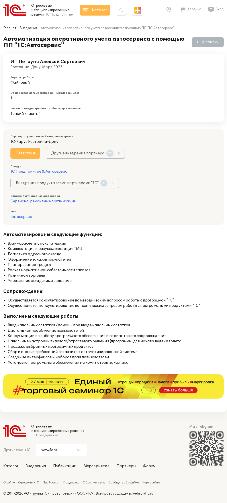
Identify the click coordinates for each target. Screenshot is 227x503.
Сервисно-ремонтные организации (43, 201)
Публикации (64, 466)
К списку (210, 42)
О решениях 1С (28, 482)
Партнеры (126, 466)
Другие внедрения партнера (82, 153)
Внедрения (28, 28)
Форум (149, 466)
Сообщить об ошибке (123, 482)
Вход (219, 9)
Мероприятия (97, 466)
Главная (9, 28)
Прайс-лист (51, 482)
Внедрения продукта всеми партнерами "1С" (62, 183)
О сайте (9, 482)
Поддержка (71, 482)
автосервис (21, 217)
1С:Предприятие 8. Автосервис (38, 171)
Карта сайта (151, 482)
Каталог (10, 466)
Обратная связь (94, 482)
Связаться (25, 153)
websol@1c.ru (142, 493)
